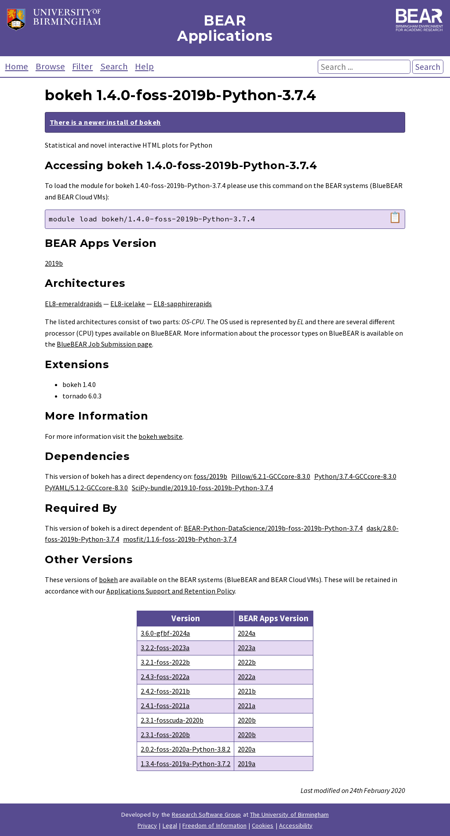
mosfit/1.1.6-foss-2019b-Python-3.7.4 (179, 539)
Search (114, 66)
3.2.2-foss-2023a (165, 647)
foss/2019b (210, 476)
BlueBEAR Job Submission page (104, 344)
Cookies (262, 825)
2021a (246, 705)
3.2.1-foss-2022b (165, 662)
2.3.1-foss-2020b (165, 734)
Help (144, 66)
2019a (246, 763)
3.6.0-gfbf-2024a (165, 633)
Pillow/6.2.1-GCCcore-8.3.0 (270, 476)
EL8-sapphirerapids (182, 303)
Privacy (147, 825)
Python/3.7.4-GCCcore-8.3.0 (355, 476)
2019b (54, 263)
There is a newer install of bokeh (105, 122)
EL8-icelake (127, 303)
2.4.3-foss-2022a (165, 676)
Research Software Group (206, 814)
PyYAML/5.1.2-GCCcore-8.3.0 (86, 487)
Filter (82, 66)
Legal (170, 825)
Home (16, 66)
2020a (246, 749)
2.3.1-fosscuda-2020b (172, 720)
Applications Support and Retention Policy (170, 590)
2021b (247, 691)
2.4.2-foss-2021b (165, 691)
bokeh (108, 579)
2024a (246, 633)
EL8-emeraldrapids (73, 303)
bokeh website (160, 436)
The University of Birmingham (289, 814)
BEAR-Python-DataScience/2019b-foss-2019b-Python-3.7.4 (273, 528)
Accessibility (295, 825)
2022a (246, 676)
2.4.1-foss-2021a (165, 705)
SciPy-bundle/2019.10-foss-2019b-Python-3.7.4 (202, 487)
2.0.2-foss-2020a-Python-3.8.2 (185, 749)
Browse (50, 66)
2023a (246, 647)
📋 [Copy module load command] (395, 217)
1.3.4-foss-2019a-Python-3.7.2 (185, 763)
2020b (247, 720)
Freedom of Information (214, 825)
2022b (247, 662)
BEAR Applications (225, 28)
